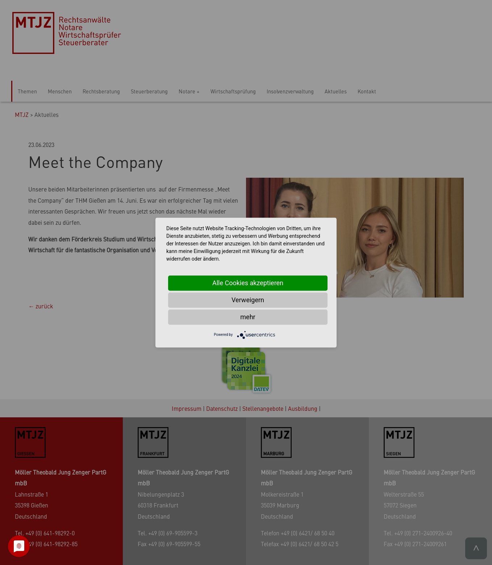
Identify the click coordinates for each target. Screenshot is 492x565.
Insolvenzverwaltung (290, 91)
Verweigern (248, 300)
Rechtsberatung (101, 91)
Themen (27, 91)
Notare (187, 91)
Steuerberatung (149, 91)
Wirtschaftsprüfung (233, 91)
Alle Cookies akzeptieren (247, 283)
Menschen (60, 91)
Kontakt (367, 91)
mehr (247, 317)
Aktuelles (336, 91)
